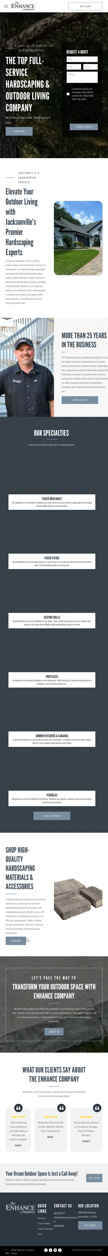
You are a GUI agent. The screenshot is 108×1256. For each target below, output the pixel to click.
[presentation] (78, 112)
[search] (28, 941)
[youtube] (55, 1250)
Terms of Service (88, 1250)
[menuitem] (50, 1218)
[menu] (6, 6)
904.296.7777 (59, 1213)
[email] (46, 1250)
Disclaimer (98, 1250)
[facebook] (50, 1250)
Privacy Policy (76, 1250)
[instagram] (60, 1250)
